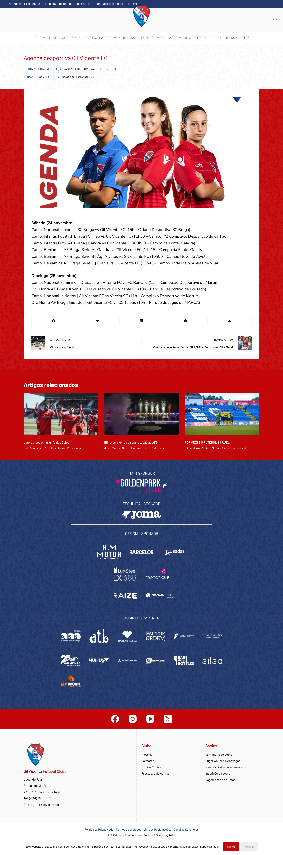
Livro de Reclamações (157, 829)
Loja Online (84, 4)
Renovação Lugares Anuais (224, 767)
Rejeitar (249, 846)
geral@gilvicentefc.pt (47, 804)
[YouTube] (150, 719)
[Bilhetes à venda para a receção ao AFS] (141, 414)
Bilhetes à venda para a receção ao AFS (131, 442)
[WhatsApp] (186, 321)
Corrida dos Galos (110, 4)
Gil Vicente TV (195, 37)
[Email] (229, 321)
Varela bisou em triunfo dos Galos (46, 442)
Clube (54, 37)
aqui (216, 846)
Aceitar (231, 846)
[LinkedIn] (141, 321)
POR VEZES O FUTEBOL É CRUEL (207, 442)
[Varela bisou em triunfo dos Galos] (61, 414)
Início (28, 69)
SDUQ (39, 37)
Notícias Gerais (84, 77)
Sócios (70, 37)
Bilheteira (88, 37)
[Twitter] (98, 321)
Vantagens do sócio (218, 754)
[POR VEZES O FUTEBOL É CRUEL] (222, 414)
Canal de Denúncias (186, 829)
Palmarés (148, 761)
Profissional (74, 448)
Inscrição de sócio (58, 4)
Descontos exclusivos (24, 4)
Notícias (131, 37)
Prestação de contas (156, 773)
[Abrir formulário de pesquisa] (275, 20)
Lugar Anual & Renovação (223, 761)
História (147, 754)
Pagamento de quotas (220, 780)
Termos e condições (128, 829)
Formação (55, 69)
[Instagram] (133, 719)
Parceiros (110, 37)
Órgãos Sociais (152, 767)
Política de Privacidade (99, 829)
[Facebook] (54, 321)
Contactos (240, 37)
